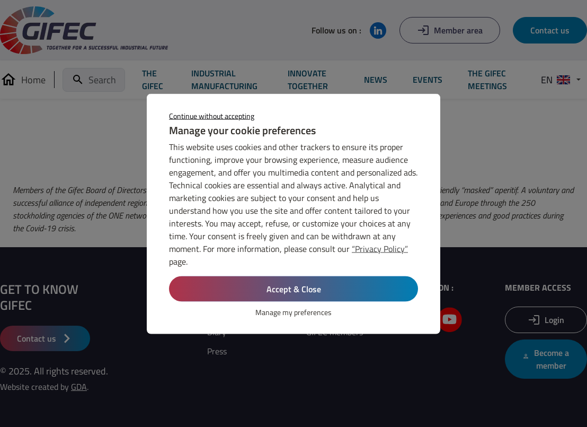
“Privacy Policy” (380, 248)
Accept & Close (293, 288)
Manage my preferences (293, 311)
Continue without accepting (211, 115)
